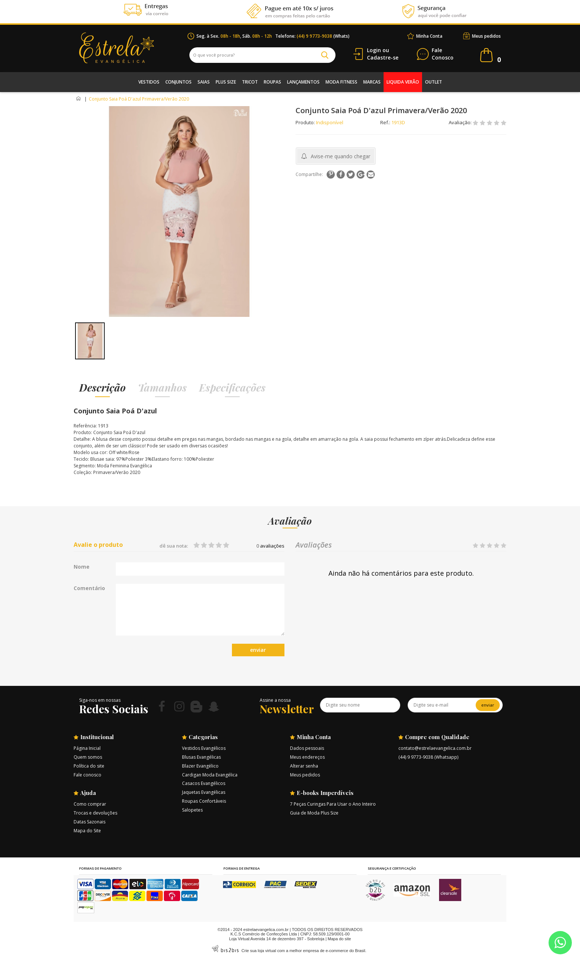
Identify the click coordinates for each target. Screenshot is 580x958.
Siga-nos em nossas (100, 700)
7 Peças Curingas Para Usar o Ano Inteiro (333, 804)
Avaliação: (461, 122)
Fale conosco (87, 775)
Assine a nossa (275, 700)
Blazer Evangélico (200, 766)
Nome (82, 567)
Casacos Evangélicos (203, 783)
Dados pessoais (307, 748)
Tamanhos (162, 387)
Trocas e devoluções (95, 813)
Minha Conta (429, 36)
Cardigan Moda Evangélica (209, 775)
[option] (90, 340)
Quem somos (88, 757)
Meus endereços (307, 757)
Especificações (232, 387)
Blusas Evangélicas (201, 757)
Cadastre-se (382, 57)
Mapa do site (339, 939)
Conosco (442, 54)
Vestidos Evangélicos (204, 748)
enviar (258, 649)
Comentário (89, 588)
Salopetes (192, 810)
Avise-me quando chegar (340, 156)
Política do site (89, 766)
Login (374, 50)
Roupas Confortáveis (204, 801)
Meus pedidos (486, 36)
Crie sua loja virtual (259, 950)
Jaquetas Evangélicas (203, 792)
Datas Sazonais (89, 822)
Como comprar (90, 804)
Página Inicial (87, 748)
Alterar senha (304, 766)
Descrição (102, 387)
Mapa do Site (87, 830)
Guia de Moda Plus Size (314, 813)
